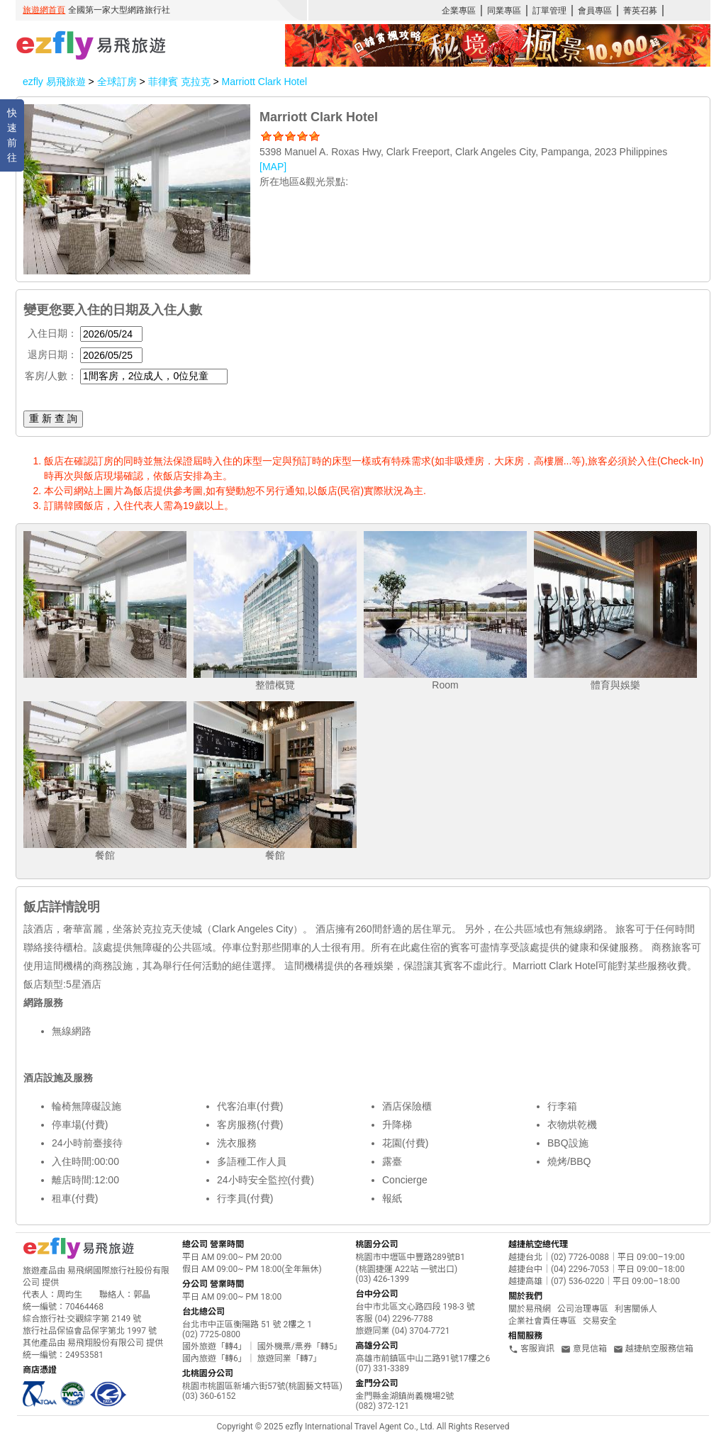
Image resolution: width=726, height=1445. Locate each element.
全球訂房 (117, 81)
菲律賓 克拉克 (180, 81)
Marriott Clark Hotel (264, 81)
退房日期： (52, 354)
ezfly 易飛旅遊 (54, 81)
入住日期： (52, 333)
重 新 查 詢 (53, 418)
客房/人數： (51, 375)
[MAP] (272, 166)
